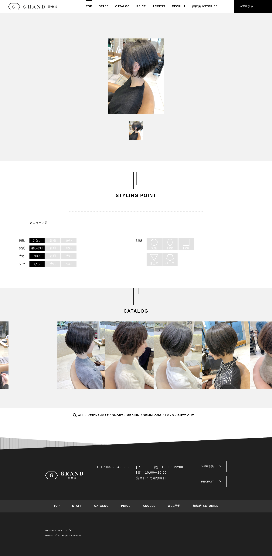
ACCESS (159, 6)
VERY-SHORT (98, 415)
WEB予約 (247, 6)
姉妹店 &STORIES (205, 505)
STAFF (104, 6)
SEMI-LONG (152, 415)
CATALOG (122, 6)
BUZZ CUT (186, 415)
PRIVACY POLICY (58, 530)
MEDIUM (133, 415)
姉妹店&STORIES (205, 6)
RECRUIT (178, 6)
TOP (89, 6)
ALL (81, 415)
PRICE (141, 6)
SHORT (117, 415)
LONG (169, 415)
